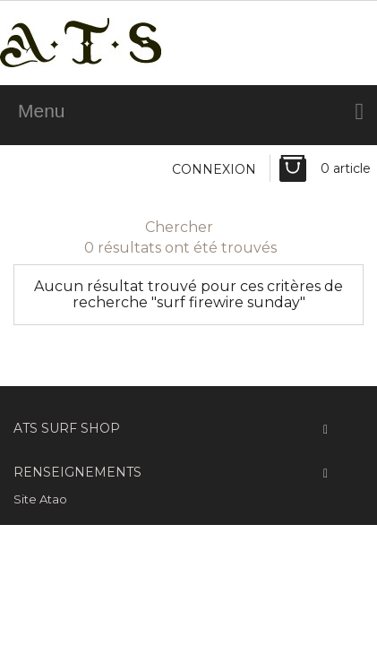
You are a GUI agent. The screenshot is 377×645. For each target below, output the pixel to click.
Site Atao (40, 499)
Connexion (214, 169)
